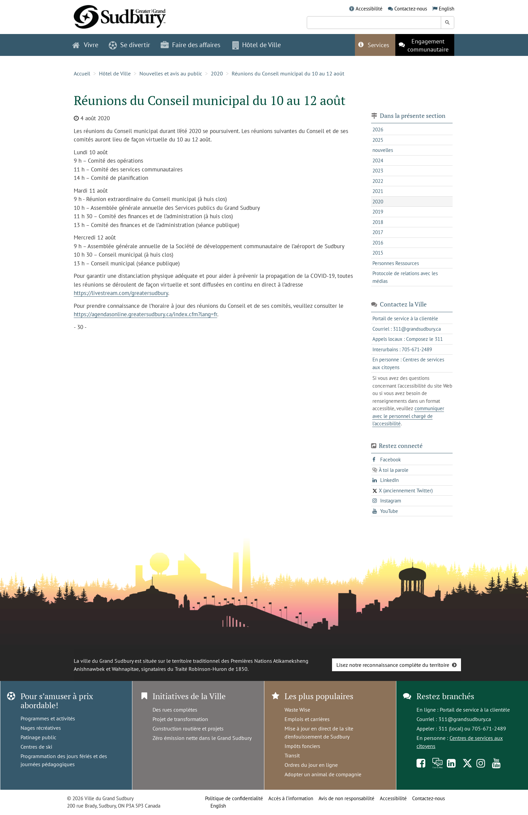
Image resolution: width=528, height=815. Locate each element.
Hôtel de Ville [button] (256, 44)
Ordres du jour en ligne (311, 764)
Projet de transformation (180, 719)
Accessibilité (369, 8)
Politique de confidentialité (234, 798)
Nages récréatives (41, 727)
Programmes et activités (48, 718)
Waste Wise (297, 709)
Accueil (82, 73)
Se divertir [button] (129, 44)
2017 (377, 232)
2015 (377, 253)
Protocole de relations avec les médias (405, 277)
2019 (377, 211)
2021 (377, 191)
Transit (292, 755)
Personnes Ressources (395, 263)
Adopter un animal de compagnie (323, 774)
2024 (377, 160)
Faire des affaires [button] (190, 44)
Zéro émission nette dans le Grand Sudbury (202, 738)
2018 (377, 222)
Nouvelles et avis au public (170, 73)
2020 (217, 73)
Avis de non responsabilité (346, 798)
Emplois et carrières (307, 719)
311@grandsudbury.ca (464, 719)
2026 (377, 129)
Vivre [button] (85, 44)
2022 (377, 181)
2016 (377, 242)
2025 (377, 140)
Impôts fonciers (302, 746)
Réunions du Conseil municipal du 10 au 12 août (288, 73)
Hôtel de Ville (115, 73)
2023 (377, 170)
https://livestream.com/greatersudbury (121, 293)
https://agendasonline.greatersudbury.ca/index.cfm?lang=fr (145, 314)
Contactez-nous (410, 8)
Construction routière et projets (188, 728)
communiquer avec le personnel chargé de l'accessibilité (408, 416)
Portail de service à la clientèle (475, 709)
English (446, 8)
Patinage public (38, 737)
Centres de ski (36, 746)
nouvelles (382, 150)
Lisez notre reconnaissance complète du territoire (392, 664)
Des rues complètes (175, 709)
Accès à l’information (290, 798)
